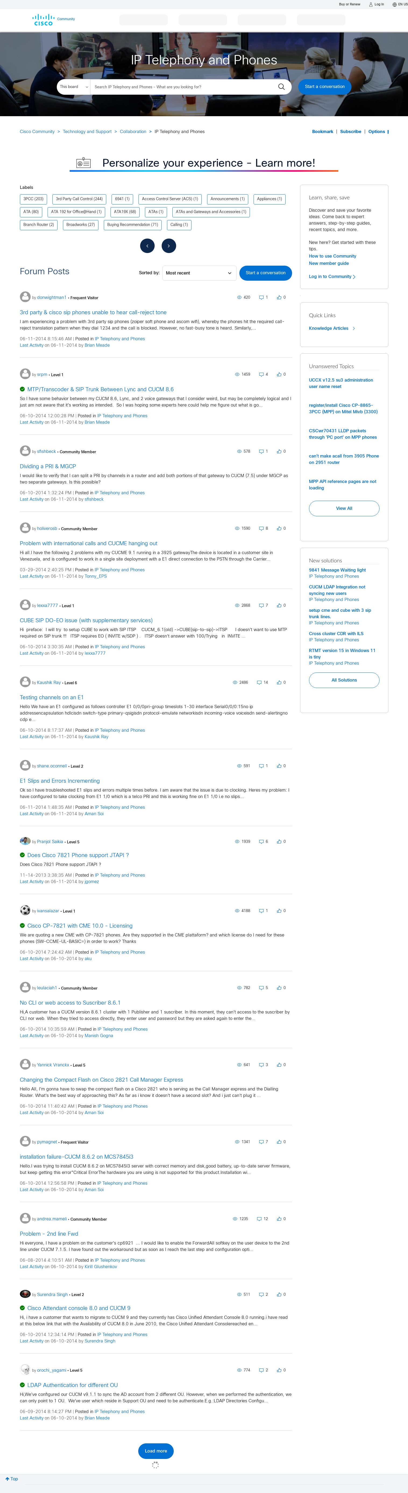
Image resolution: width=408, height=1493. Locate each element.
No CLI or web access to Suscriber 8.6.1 (70, 1003)
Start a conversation (325, 87)
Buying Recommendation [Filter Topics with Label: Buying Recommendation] (128, 225)
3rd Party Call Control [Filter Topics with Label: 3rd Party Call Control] (74, 199)
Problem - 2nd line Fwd (49, 1234)
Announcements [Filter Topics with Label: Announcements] (225, 199)
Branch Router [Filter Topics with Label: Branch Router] (35, 225)
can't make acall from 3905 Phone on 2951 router (344, 459)
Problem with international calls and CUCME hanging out (88, 543)
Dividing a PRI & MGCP (48, 466)
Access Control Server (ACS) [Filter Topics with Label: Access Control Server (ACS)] (167, 199)
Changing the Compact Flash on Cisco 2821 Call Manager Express (101, 1080)
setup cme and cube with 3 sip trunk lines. (340, 614)
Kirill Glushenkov (101, 1267)
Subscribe (350, 132)
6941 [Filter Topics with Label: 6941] (119, 199)
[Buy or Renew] (349, 4)
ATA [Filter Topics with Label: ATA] (27, 212)
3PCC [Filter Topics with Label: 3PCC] (28, 199)
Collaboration (133, 132)
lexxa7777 (95, 654)
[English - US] (400, 4)
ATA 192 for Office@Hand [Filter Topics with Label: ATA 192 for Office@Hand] (73, 212)
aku (88, 959)
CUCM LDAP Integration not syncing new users (337, 590)
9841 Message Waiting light (337, 570)
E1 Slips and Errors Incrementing (60, 781)
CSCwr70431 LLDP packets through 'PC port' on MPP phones (343, 434)
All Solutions (344, 680)
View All (344, 508)
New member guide (329, 263)
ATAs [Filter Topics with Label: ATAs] (153, 212)
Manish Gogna (99, 1036)
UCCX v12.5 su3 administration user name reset (341, 383)
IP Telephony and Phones (120, 339)
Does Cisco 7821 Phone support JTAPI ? (78, 855)
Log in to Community (332, 277)
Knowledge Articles (332, 328)
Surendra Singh (100, 1341)
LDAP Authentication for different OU (72, 1385)
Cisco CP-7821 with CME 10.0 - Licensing (80, 926)
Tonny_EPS (96, 576)
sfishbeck (94, 499)
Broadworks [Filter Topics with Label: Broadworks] (76, 225)
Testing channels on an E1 (52, 697)
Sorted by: (149, 273)
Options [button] (376, 132)
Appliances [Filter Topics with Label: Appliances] (266, 199)
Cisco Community (37, 132)
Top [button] (14, 1479)
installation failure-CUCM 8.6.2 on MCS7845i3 (76, 1157)
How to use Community (332, 256)
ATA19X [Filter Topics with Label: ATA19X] (121, 212)
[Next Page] (168, 245)
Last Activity (32, 345)
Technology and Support (87, 132)
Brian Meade (97, 345)
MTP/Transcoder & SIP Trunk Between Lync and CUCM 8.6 (100, 389)
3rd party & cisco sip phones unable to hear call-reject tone (93, 312)
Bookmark (322, 132)
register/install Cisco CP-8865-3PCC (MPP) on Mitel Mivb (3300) (343, 408)
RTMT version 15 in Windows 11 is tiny (342, 654)
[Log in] (376, 4)
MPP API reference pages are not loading (342, 485)
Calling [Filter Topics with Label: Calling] (176, 225)
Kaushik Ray (96, 737)
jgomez (92, 882)
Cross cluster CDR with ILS (336, 634)
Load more (156, 1451)
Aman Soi (94, 814)
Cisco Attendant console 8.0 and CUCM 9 (78, 1308)
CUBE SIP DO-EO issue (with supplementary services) (86, 620)
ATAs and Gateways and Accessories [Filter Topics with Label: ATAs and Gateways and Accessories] (208, 212)
